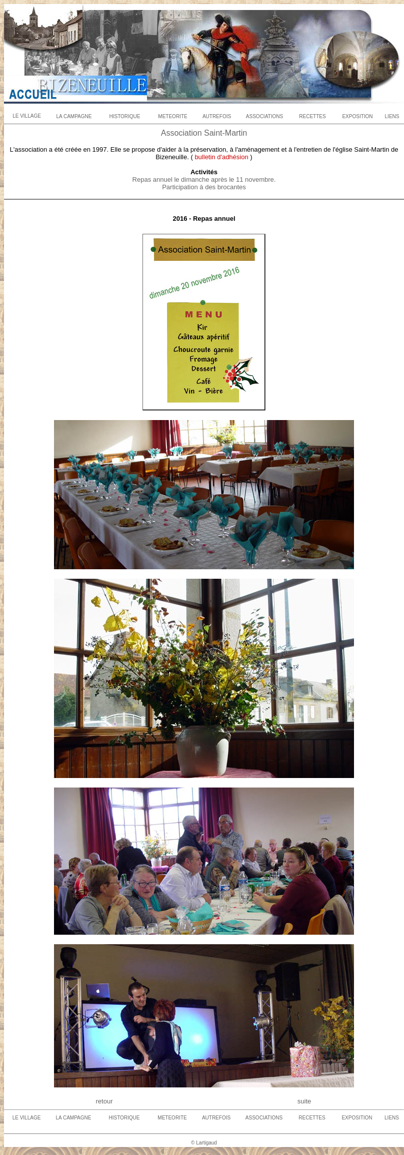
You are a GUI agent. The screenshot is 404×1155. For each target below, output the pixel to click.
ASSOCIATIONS (264, 116)
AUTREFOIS (216, 116)
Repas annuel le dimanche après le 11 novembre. (204, 179)
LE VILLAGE (26, 116)
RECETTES (312, 116)
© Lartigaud (204, 1142)
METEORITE (172, 116)
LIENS (392, 116)
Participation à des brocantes (204, 187)
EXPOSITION (357, 116)
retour (104, 1101)
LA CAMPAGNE (74, 116)
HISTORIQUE (124, 116)
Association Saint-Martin (204, 133)
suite (304, 1101)
